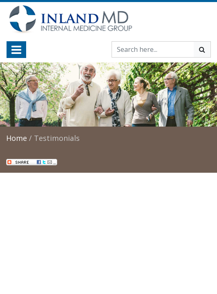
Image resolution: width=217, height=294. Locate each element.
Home (16, 138)
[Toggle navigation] (16, 49)
